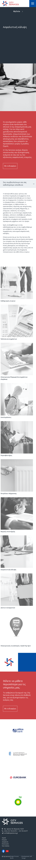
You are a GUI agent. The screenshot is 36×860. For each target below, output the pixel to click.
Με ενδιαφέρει (10, 166)
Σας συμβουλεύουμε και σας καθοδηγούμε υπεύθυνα (14, 183)
